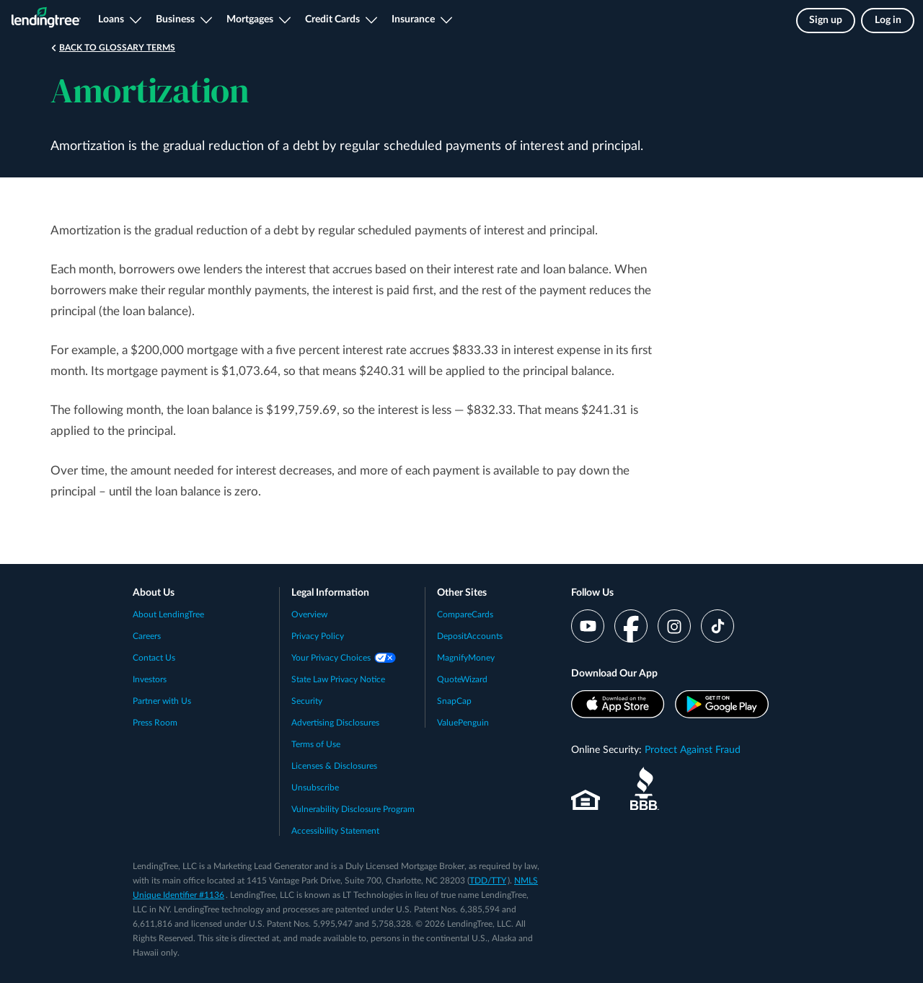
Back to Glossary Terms (117, 47)
